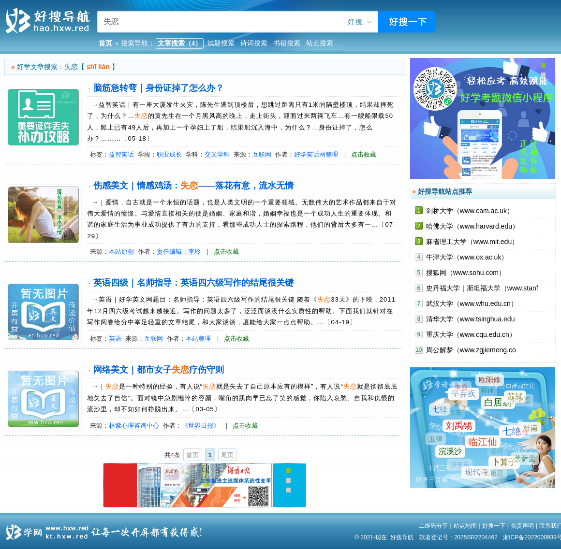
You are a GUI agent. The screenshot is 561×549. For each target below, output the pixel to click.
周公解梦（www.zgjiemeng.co (471, 350)
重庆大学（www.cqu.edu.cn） (471, 334)
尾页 (227, 455)
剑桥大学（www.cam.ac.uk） (470, 211)
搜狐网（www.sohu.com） (465, 272)
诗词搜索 (253, 43)
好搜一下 (493, 525)
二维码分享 (433, 525)
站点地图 (465, 525)
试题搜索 (221, 43)
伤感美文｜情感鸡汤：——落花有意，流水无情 (193, 185)
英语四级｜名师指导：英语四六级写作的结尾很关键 (193, 283)
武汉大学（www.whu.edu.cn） (471, 303)
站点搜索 (319, 43)
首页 (192, 455)
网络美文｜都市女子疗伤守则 (158, 370)
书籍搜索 (286, 43)
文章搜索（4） (180, 43)
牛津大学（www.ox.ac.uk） (467, 257)
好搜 (355, 22)
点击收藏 (363, 154)
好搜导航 (401, 537)
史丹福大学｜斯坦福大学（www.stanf (482, 288)
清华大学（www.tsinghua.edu (470, 319)
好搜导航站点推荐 (445, 191)
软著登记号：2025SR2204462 (458, 537)
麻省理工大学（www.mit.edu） (472, 242)
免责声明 (522, 525)
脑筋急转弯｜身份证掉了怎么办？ (158, 88)
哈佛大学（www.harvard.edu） (472, 226)
